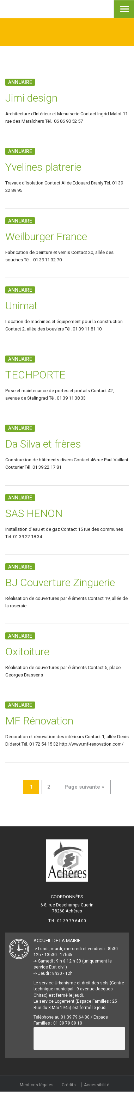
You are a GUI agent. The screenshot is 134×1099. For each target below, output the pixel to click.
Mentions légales (37, 1084)
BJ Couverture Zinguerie (60, 582)
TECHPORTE (35, 375)
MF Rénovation (39, 721)
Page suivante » (84, 787)
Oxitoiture (27, 651)
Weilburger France (46, 236)
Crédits (69, 1084)
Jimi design (31, 98)
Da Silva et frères (43, 444)
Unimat (21, 305)
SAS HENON (33, 513)
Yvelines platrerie (43, 167)
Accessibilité (96, 1084)
